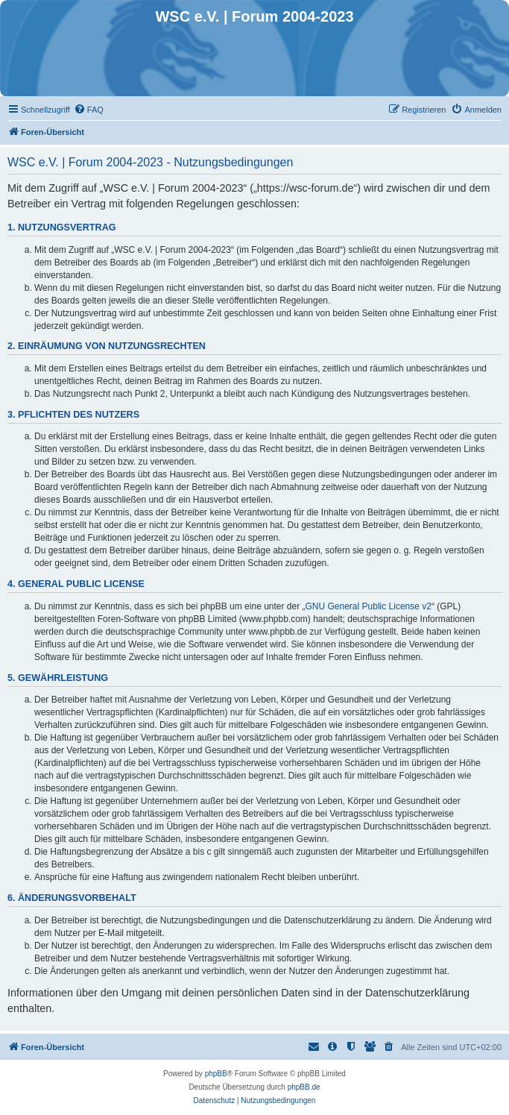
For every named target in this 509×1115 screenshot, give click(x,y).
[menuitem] (89, 110)
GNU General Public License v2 (368, 606)
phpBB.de (304, 1087)
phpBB (216, 1074)
